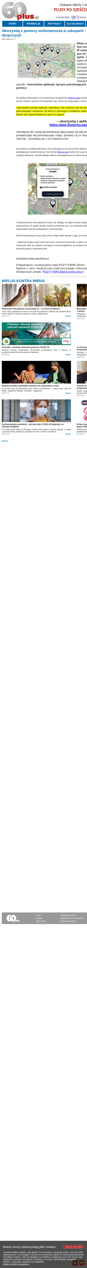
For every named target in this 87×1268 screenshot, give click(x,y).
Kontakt (39, 918)
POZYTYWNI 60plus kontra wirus (63, 271)
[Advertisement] (44, 463)
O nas (38, 915)
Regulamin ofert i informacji (72, 918)
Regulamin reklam (68, 921)
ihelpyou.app (74, 98)
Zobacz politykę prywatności (16, 1266)
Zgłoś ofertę (41, 921)
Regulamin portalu (68, 915)
